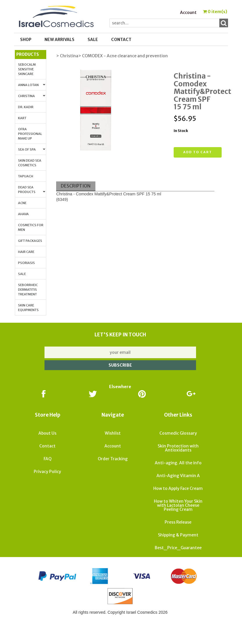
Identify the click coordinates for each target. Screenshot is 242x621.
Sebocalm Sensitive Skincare (27, 69)
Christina (32, 96)
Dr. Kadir (25, 107)
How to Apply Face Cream (178, 488)
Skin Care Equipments (28, 307)
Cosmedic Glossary (178, 433)
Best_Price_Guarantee (178, 547)
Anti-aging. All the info (178, 462)
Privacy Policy (47, 471)
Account (188, 12)
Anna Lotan (32, 85)
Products (27, 54)
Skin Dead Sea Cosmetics (29, 162)
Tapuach (25, 176)
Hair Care (26, 252)
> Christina (67, 55)
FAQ (47, 458)
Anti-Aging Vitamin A (178, 475)
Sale (22, 274)
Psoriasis (26, 263)
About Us (47, 433)
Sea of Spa (32, 149)
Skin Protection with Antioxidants (178, 448)
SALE (93, 39)
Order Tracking (113, 458)
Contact (121, 39)
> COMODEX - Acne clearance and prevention (123, 55)
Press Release (178, 522)
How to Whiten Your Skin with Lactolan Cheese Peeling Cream (178, 505)
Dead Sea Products (32, 189)
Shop (25, 39)
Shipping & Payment (178, 535)
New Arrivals (59, 39)
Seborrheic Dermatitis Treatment (28, 289)
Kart (22, 118)
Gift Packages (30, 241)
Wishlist (113, 433)
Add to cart (197, 152)
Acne (22, 203)
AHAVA (23, 214)
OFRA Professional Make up (30, 133)
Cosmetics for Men (30, 227)
